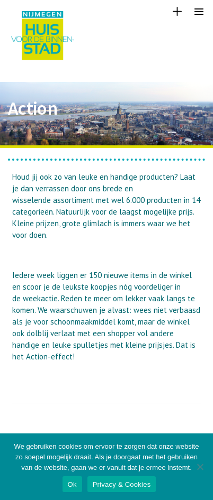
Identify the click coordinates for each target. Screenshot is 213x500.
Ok (72, 484)
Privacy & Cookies (122, 484)
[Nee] (199, 466)
